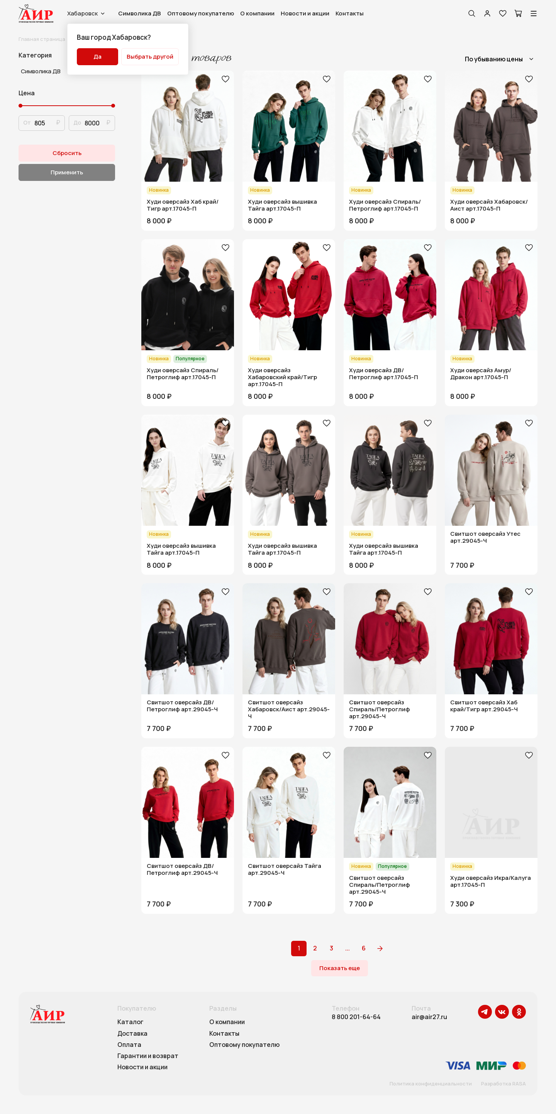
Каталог (130, 1022)
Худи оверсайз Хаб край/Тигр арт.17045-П (183, 205)
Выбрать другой (150, 56)
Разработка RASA (503, 1084)
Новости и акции (305, 13)
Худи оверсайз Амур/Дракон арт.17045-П (480, 374)
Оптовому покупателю (200, 13)
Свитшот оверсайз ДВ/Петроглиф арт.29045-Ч (182, 706)
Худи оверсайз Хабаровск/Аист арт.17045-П (489, 205)
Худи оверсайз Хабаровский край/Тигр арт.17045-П (282, 377)
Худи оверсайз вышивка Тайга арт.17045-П (282, 205)
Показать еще (339, 968)
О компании (257, 13)
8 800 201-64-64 (356, 1017)
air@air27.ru (429, 1017)
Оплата (129, 1045)
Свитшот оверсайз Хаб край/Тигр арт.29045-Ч (484, 706)
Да (97, 56)
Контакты (350, 13)
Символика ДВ (139, 13)
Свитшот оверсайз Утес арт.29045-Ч (485, 537)
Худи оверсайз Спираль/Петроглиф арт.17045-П (385, 205)
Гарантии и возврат (147, 1056)
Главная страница (42, 38)
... (347, 948)
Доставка (132, 1034)
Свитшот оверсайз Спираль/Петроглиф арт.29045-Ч (379, 709)
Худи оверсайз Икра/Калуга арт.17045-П (490, 881)
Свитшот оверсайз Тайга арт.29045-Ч (284, 869)
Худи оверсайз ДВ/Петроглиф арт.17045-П (383, 374)
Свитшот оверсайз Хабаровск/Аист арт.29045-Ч (289, 709)
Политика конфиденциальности (431, 1084)
